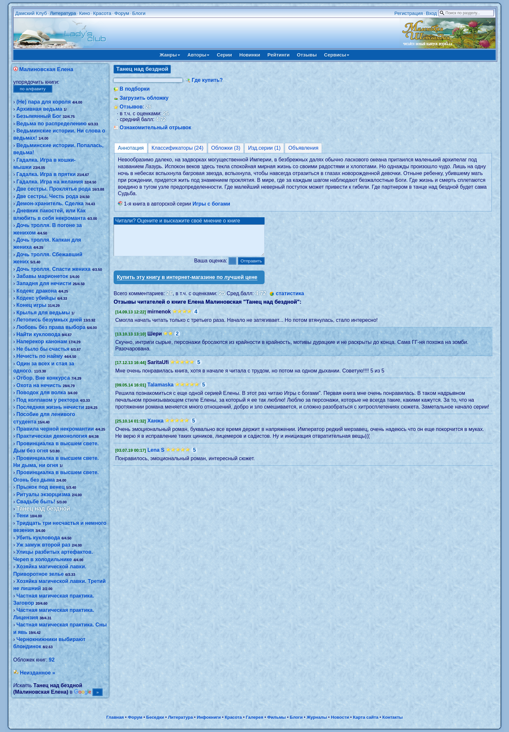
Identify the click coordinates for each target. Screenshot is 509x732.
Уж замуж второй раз (43, 545)
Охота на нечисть (38, 385)
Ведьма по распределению (51, 123)
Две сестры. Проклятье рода (53, 189)
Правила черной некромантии (55, 429)
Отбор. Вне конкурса (43, 378)
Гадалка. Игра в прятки (46, 174)
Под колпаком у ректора (47, 400)
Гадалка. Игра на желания (49, 181)
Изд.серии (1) (264, 148)
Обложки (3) (226, 148)
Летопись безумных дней (49, 319)
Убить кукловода (38, 537)
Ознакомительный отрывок (155, 127)
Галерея (254, 717)
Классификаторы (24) (178, 148)
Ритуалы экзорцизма (43, 494)
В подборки (134, 89)
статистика (290, 299)
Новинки (249, 54)
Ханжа (155, 426)
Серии (224, 54)
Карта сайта (365, 717)
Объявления (303, 148)
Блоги (138, 13)
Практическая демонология (51, 436)
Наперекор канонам (41, 341)
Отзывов (131, 106)
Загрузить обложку (143, 98)
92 (52, 660)
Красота (102, 13)
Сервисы (336, 54)
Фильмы (276, 717)
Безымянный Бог (38, 116)
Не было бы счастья (42, 349)
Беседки (155, 717)
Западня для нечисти (43, 283)
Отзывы (307, 54)
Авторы (198, 54)
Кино (84, 13)
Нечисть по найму (39, 356)
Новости (340, 717)
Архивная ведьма (39, 109)
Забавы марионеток (42, 276)
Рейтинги (278, 54)
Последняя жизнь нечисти (50, 407)
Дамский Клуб (31, 13)
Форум (121, 13)
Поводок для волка (41, 392)
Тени (22, 515)
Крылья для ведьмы (43, 312)
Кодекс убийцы (36, 298)
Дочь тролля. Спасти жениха (53, 269)
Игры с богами (211, 204)
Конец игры (31, 305)
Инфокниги (209, 717)
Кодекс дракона (36, 291)
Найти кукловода (38, 334)
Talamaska (160, 390)
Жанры (170, 54)
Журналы (316, 717)
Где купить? (207, 80)
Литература (63, 13)
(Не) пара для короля (43, 102)
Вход (431, 13)
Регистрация (408, 13)
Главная (115, 717)
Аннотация (131, 148)
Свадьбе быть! (35, 501)
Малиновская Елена (46, 69)
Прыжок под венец (40, 487)
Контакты (392, 717)
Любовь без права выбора (50, 327)
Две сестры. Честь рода (47, 196)
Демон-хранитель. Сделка (49, 203)
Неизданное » (37, 672)
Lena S (155, 456)
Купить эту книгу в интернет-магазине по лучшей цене (187, 283)
